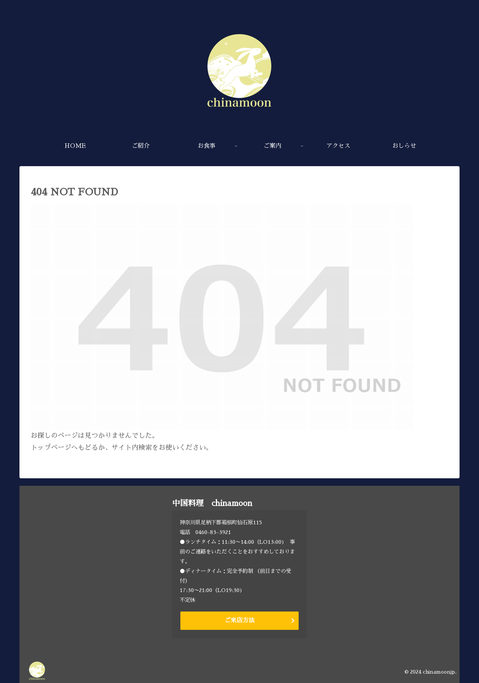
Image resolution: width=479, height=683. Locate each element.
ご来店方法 (239, 620)
